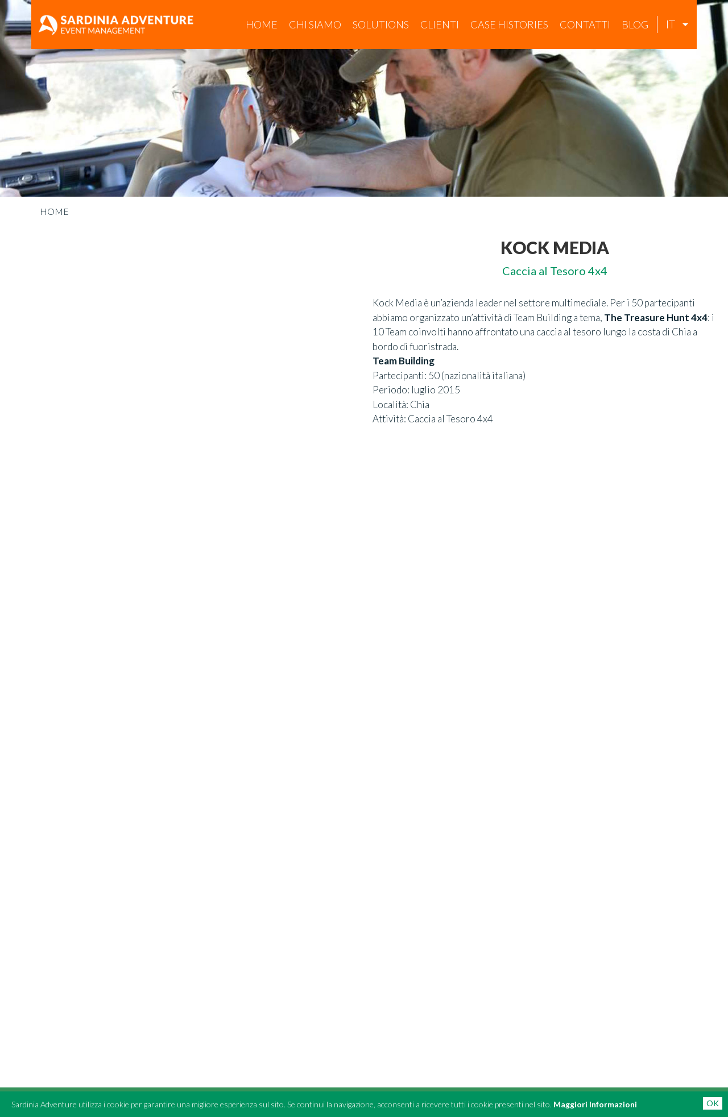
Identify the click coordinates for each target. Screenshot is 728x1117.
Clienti (439, 24)
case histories (509, 24)
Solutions (381, 24)
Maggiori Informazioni (595, 1104)
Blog (635, 24)
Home (262, 24)
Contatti (585, 24)
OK (712, 1103)
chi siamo (315, 24)
